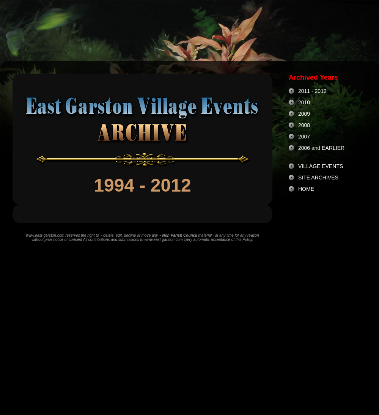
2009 (304, 114)
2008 (304, 125)
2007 (304, 137)
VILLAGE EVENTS (320, 166)
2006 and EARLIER (321, 148)
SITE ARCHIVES (318, 177)
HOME (306, 189)
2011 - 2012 (312, 91)
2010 (304, 102)
